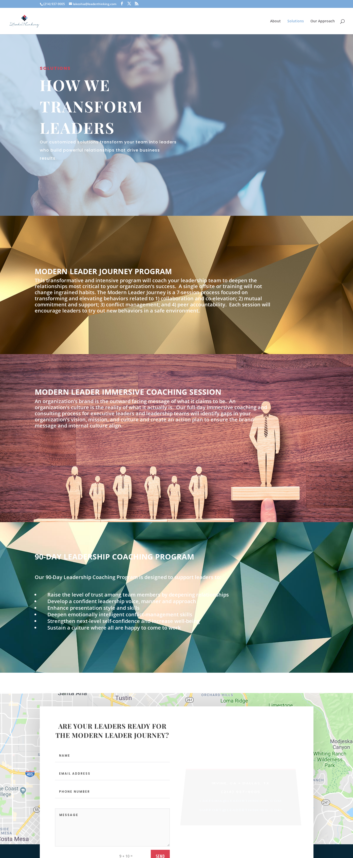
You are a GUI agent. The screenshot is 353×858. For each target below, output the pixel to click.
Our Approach (322, 21)
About (275, 21)
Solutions (295, 21)
